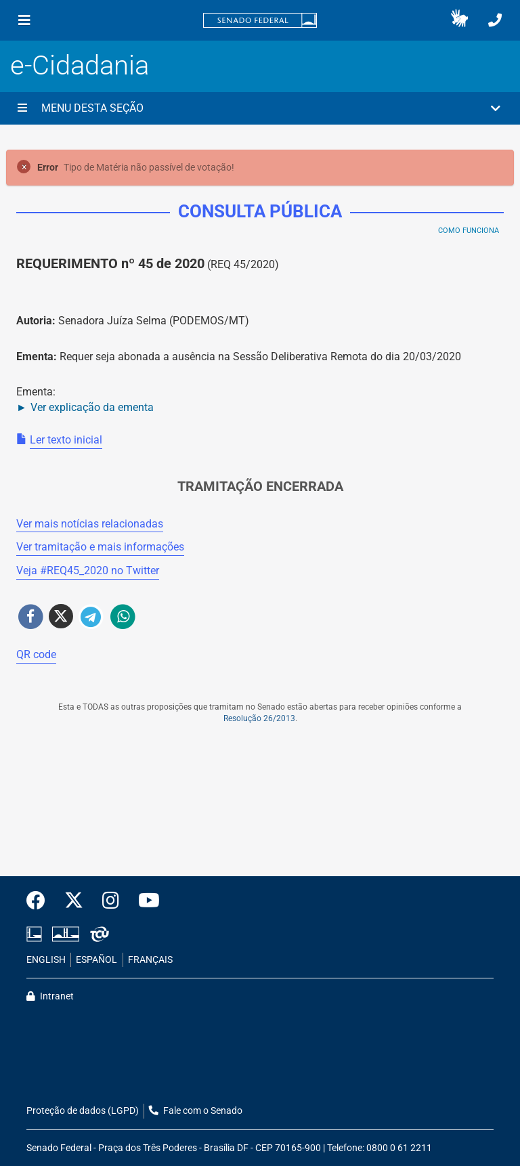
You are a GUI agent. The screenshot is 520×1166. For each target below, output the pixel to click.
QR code (36, 654)
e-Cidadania (79, 65)
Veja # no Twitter (87, 570)
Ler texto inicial (66, 439)
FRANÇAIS (150, 960)
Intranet (50, 996)
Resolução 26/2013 (259, 718)
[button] (459, 20)
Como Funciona (468, 230)
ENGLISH (46, 960)
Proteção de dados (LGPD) (82, 1111)
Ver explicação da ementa (92, 407)
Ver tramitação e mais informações (100, 546)
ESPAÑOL (96, 960)
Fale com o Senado (195, 1111)
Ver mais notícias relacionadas (89, 523)
